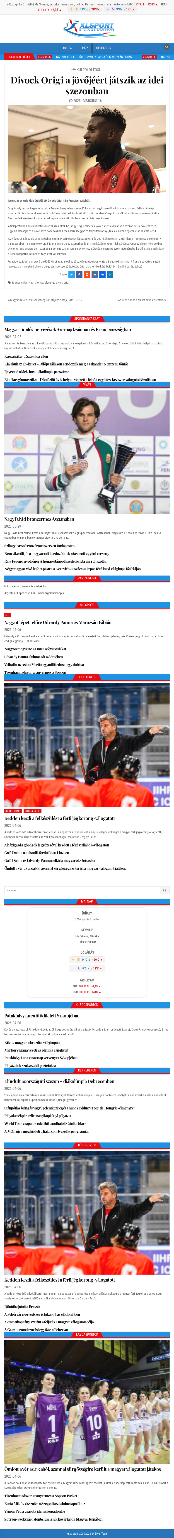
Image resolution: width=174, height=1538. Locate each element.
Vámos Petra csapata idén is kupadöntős (34, 1511)
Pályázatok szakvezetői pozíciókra (30, 1065)
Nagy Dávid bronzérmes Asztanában (39, 519)
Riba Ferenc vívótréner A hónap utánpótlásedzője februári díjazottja (55, 561)
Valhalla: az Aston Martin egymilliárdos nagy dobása (44, 664)
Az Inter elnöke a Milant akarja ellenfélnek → (144, 300)
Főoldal (68, 47)
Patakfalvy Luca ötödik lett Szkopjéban (42, 1015)
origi (66, 282)
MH (7, 615)
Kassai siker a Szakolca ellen (26, 356)
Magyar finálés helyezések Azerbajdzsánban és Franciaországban (67, 329)
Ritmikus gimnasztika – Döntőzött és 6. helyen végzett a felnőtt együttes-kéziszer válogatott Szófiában (80, 379)
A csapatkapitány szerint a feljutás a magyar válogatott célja (49, 1322)
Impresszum (103, 47)
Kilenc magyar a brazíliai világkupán (32, 1042)
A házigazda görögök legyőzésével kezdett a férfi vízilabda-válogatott (56, 845)
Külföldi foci (88, 69)
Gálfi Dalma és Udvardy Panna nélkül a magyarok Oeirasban (50, 860)
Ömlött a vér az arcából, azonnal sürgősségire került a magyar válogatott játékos (65, 868)
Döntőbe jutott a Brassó (22, 1306)
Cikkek (84, 47)
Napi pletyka (36, 282)
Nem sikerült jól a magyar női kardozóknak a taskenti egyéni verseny (56, 553)
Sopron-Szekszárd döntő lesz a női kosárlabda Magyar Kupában (53, 1519)
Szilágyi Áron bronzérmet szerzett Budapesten (39, 545)
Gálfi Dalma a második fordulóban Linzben (36, 852)
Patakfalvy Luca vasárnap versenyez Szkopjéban (40, 1057)
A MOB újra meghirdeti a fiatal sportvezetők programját (46, 1131)
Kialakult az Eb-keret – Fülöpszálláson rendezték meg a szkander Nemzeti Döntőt (66, 364)
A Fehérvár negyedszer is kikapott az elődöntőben (42, 1314)
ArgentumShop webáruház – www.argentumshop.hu (34, 593)
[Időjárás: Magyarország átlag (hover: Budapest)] (101, 9)
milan (24, 282)
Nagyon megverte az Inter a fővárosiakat (35, 649)
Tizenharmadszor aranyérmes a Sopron (35, 672)
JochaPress (32, 811)
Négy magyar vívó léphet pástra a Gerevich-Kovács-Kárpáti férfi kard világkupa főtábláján (72, 568)
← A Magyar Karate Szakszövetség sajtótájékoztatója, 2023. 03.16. (43, 300)
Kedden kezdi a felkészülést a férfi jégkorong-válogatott (59, 818)
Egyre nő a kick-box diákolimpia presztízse (36, 371)
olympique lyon (53, 282)
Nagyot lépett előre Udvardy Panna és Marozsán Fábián (57, 622)
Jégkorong (13, 811)
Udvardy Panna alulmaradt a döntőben (33, 656)
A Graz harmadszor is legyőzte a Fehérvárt (36, 1329)
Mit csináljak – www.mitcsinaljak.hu (25, 586)
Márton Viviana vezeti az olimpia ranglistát (36, 1050)
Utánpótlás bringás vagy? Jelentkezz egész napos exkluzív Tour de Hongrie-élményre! (69, 1108)
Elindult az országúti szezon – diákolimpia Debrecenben (59, 1081)
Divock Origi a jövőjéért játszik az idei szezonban (87, 85)
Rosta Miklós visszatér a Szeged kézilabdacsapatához (44, 1503)
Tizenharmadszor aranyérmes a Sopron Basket (40, 1495)
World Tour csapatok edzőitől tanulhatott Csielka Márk (45, 1123)
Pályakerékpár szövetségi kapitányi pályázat (37, 1115)
